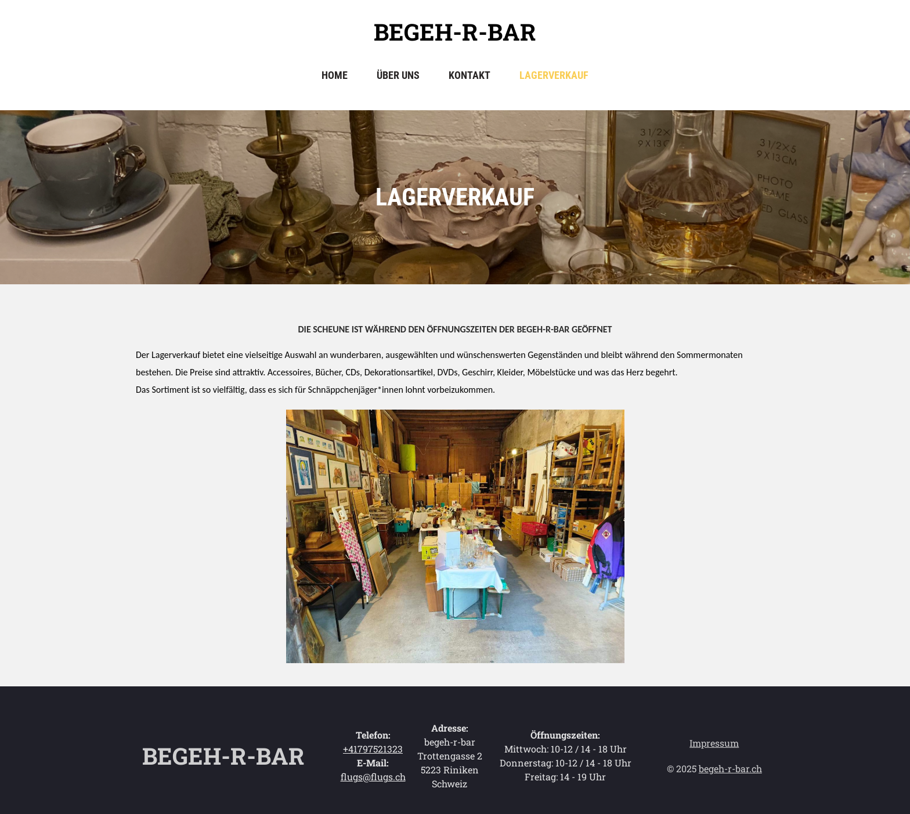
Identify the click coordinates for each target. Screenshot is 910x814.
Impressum (714, 743)
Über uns (398, 75)
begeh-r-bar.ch (730, 768)
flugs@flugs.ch (373, 776)
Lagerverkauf (553, 75)
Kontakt (469, 75)
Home (335, 75)
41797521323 (375, 749)
